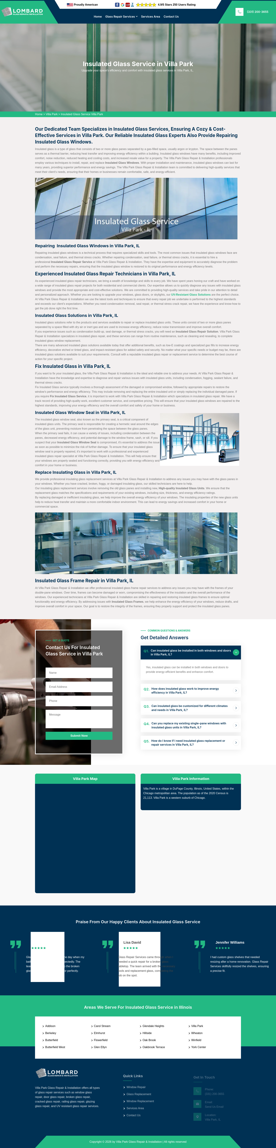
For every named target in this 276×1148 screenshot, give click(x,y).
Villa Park (52, 114)
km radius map (85, 835)
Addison (50, 1026)
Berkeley (50, 1033)
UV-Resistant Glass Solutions (191, 294)
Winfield (196, 1040)
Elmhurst (99, 1033)
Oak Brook (149, 1040)
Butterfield (51, 1040)
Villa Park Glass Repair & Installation (139, 1141)
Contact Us (171, 16)
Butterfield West (55, 1047)
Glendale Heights (153, 1026)
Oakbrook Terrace (154, 1047)
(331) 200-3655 (257, 12)
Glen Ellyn (100, 1047)
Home (98, 16)
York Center (198, 1047)
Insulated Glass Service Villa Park (82, 114)
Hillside (147, 1033)
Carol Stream (102, 1026)
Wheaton (197, 1033)
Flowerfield (101, 1040)
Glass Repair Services (120, 16)
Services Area (150, 16)
